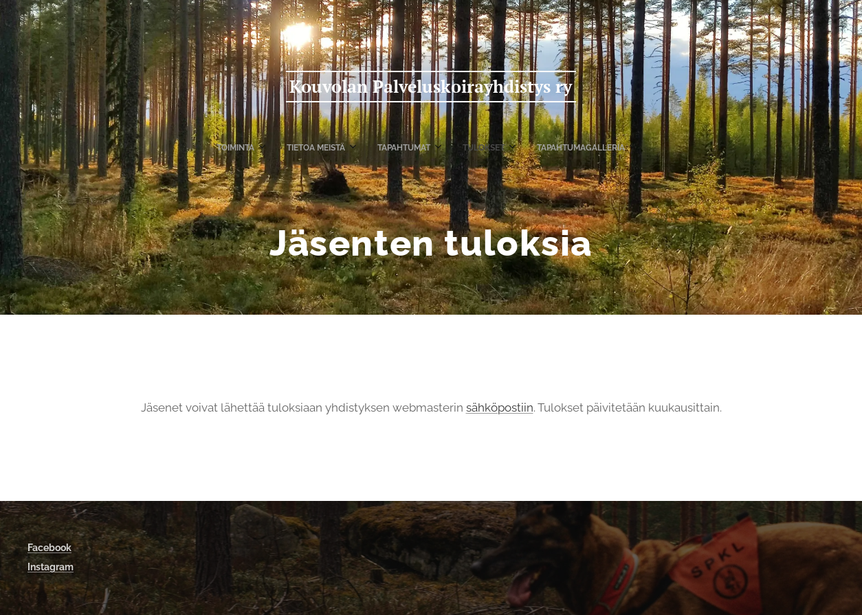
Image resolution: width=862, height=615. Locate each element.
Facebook (49, 547)
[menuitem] (366, 148)
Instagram (50, 566)
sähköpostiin (499, 407)
